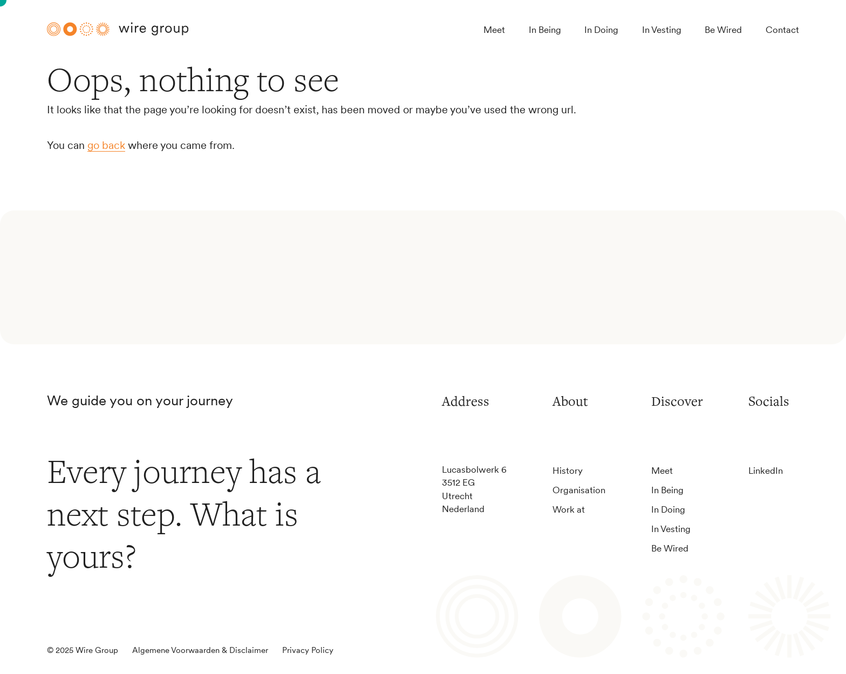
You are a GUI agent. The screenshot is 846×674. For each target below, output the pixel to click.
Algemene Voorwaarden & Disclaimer (200, 650)
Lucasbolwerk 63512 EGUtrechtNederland (474, 489)
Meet (494, 29)
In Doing (601, 29)
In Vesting (661, 29)
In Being (545, 29)
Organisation (578, 489)
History (567, 470)
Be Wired (723, 29)
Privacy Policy (307, 650)
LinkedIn (765, 470)
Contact (782, 29)
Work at (568, 509)
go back (106, 145)
